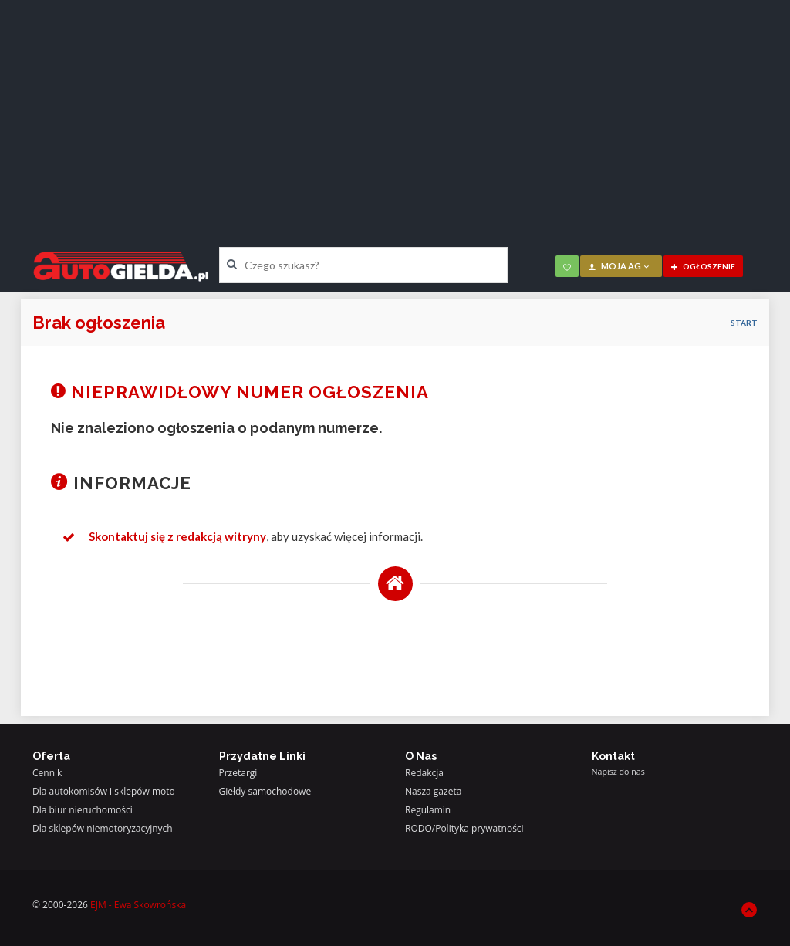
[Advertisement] (395, 112)
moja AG (619, 266)
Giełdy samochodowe (265, 791)
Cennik (47, 772)
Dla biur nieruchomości (82, 809)
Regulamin (428, 809)
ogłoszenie (703, 266)
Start (744, 322)
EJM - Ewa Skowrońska (138, 904)
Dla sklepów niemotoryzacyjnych (102, 828)
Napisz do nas (618, 771)
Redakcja (424, 772)
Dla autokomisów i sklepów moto (103, 791)
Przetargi (238, 772)
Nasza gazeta (433, 791)
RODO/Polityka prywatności (464, 828)
